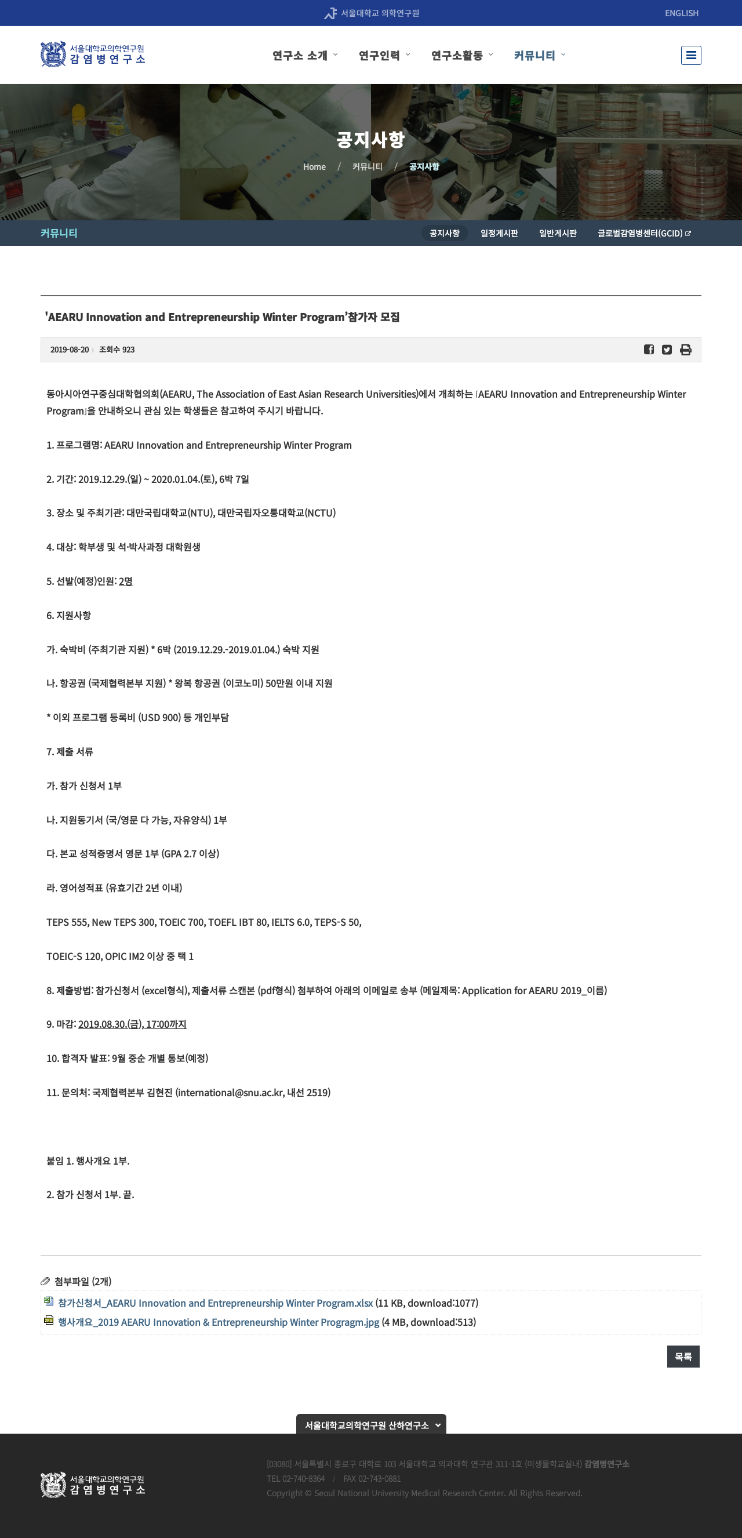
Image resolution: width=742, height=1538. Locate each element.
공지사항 (424, 166)
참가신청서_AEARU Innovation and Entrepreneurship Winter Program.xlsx (215, 1303)
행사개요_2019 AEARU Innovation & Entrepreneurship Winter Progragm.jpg (218, 1322)
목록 (683, 1357)
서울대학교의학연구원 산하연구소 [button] (367, 1425)
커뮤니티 (367, 166)
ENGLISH (682, 13)
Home (314, 166)
